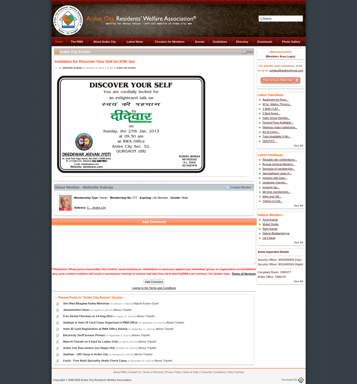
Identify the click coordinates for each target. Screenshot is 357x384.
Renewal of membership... (279, 168)
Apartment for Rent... (275, 99)
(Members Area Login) (280, 56)
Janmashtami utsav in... (277, 173)
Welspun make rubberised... (280, 127)
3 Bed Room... (271, 113)
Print (250, 51)
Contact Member (241, 187)
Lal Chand (269, 237)
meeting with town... (275, 177)
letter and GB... (272, 196)
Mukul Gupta (270, 224)
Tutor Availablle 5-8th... (276, 136)
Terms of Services (244, 273)
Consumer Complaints (213, 372)
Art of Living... (270, 131)
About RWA (119, 372)
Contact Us (134, 372)
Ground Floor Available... (278, 122)
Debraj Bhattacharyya (276, 233)
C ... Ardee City (96, 207)
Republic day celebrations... (280, 159)
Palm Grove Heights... (276, 117)
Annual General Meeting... (278, 164)
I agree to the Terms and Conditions (154, 287)
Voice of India (190, 372)
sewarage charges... (275, 182)
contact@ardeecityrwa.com (286, 70)
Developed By (292, 379)
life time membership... (277, 191)
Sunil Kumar (270, 219)
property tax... (271, 187)
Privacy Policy (173, 372)
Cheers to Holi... (273, 201)
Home (59, 41)
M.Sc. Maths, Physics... (277, 104)
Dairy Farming (236, 372)
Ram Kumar (270, 228)
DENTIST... (270, 141)
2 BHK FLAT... (271, 108)
